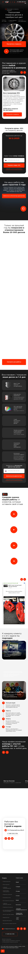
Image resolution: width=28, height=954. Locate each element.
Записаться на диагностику (14, 476)
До (5, 77)
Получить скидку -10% (14, 165)
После (22, 77)
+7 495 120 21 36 (12, 833)
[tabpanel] (14, 602)
